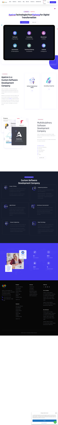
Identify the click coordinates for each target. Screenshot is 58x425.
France (51, 320)
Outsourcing (18, 288)
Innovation (26, 10)
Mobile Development (33, 293)
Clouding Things (19, 296)
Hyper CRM (18, 293)
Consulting (31, 287)
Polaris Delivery (19, 290)
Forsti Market (18, 287)
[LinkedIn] (46, 285)
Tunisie (51, 310)
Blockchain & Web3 (33, 290)
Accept (44, 420)
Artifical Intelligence (33, 291)
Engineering (33, 10)
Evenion (17, 291)
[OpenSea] (49, 285)
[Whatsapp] (47, 285)
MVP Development (33, 294)
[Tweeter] (44, 285)
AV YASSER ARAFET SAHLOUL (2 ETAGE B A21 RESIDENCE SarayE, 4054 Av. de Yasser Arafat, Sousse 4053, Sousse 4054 (49, 296)
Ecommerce (31, 288)
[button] (56, 413)
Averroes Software (19, 285)
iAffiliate (17, 294)
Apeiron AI (18, 298)
